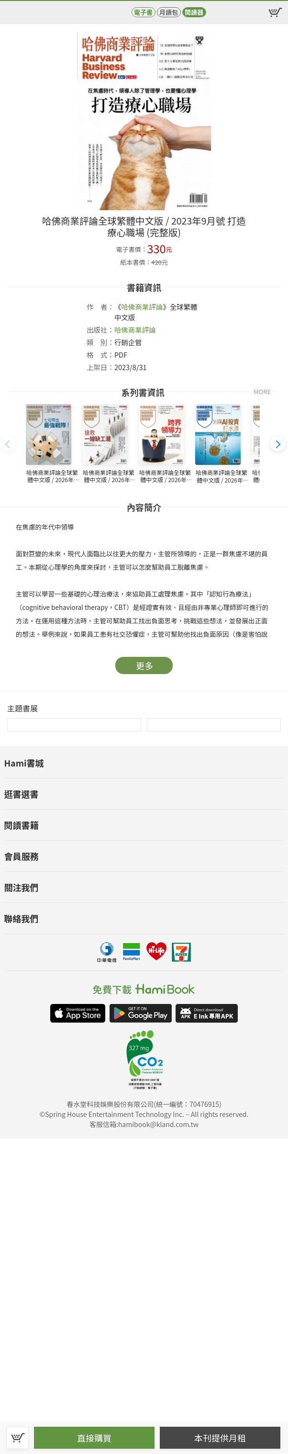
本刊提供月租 (220, 1437)
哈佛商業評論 (142, 307)
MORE (262, 391)
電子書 (143, 12)
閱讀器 (194, 12)
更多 (144, 665)
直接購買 (94, 1437)
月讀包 (168, 12)
